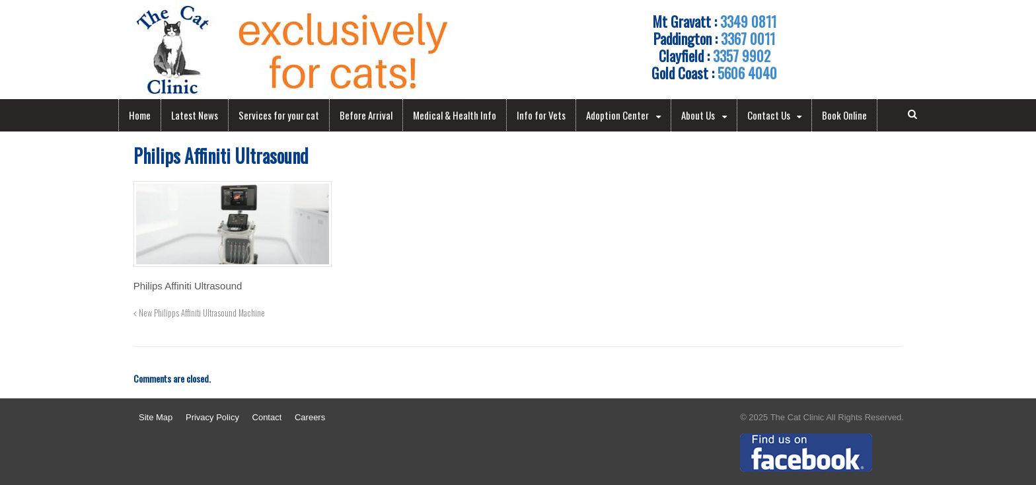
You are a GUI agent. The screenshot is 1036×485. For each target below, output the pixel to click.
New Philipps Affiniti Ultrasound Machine (199, 313)
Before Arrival (366, 115)
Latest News (194, 115)
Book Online (844, 115)
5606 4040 (747, 72)
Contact (267, 417)
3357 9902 (741, 55)
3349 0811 (748, 21)
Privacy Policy (212, 417)
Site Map (155, 417)
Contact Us (768, 115)
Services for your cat (279, 115)
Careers (310, 417)
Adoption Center (617, 115)
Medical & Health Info (454, 115)
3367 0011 (748, 38)
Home (140, 115)
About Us (698, 115)
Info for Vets (541, 115)
